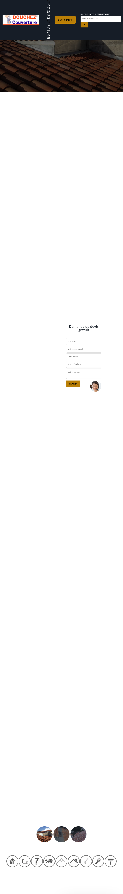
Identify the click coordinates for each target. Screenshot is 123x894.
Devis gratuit (65, 20)
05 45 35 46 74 (48, 10)
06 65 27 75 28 (48, 30)
